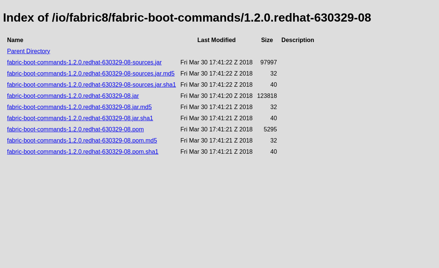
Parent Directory (28, 51)
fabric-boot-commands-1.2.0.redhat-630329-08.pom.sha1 (82, 152)
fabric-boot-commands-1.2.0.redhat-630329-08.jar (73, 96)
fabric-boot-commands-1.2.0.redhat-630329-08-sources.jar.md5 (91, 73)
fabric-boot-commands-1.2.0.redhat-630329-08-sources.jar (84, 62)
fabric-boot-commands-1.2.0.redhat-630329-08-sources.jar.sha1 (91, 85)
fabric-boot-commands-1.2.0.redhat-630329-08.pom (75, 129)
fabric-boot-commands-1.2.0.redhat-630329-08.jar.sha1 (80, 118)
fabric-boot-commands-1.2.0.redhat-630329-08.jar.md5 (79, 107)
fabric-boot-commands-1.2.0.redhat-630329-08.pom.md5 (82, 140)
